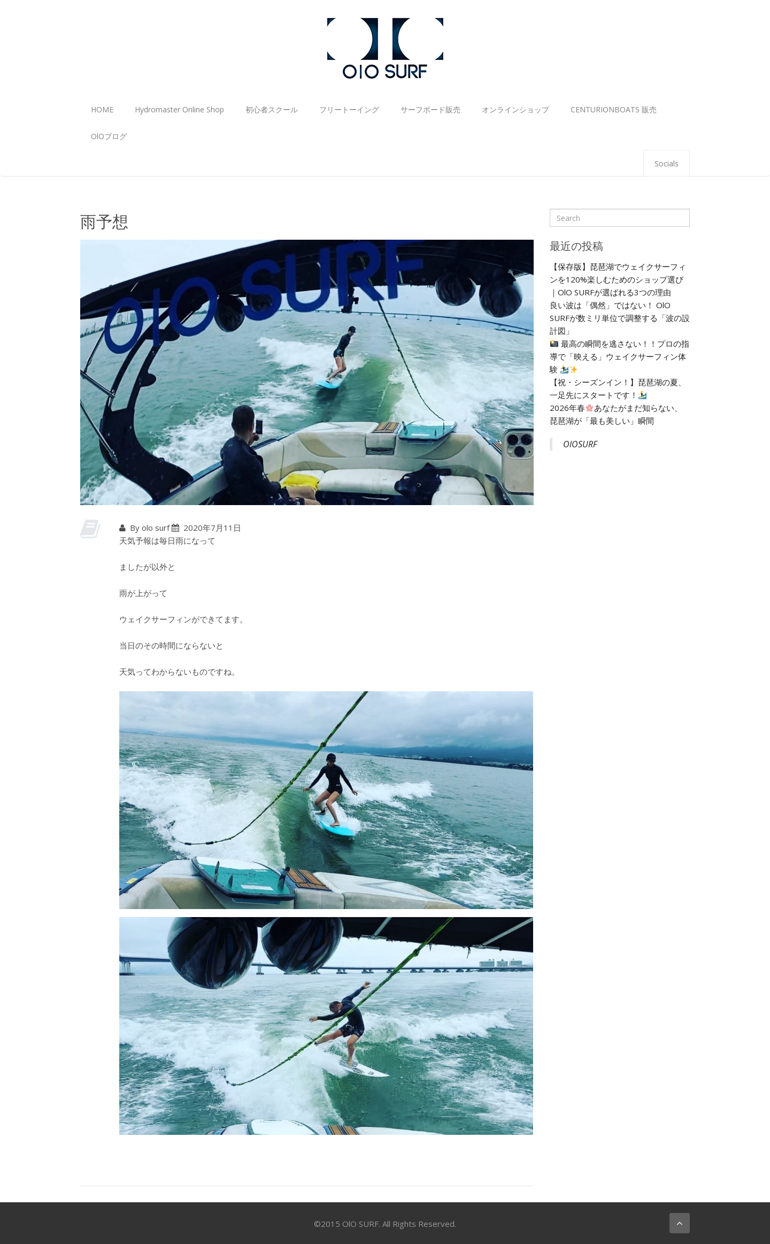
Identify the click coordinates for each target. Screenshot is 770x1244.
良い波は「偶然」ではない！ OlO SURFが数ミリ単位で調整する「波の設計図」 (620, 318)
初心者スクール (271, 109)
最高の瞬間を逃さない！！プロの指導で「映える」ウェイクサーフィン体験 (619, 356)
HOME (102, 109)
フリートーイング (349, 109)
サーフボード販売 (430, 109)
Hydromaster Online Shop (179, 109)
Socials (666, 163)
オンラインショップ (515, 109)
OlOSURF (580, 444)
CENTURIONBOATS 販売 (614, 109)
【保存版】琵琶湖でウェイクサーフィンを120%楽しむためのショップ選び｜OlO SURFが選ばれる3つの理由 (618, 279)
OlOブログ (109, 136)
